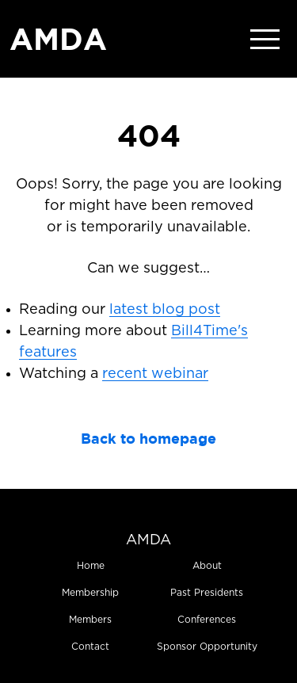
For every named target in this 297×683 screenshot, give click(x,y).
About (207, 565)
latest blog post (164, 310)
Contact (90, 646)
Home (91, 565)
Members (90, 619)
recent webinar (155, 374)
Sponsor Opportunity (207, 646)
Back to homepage (148, 438)
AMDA (58, 39)
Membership (90, 592)
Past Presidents (206, 592)
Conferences (206, 619)
